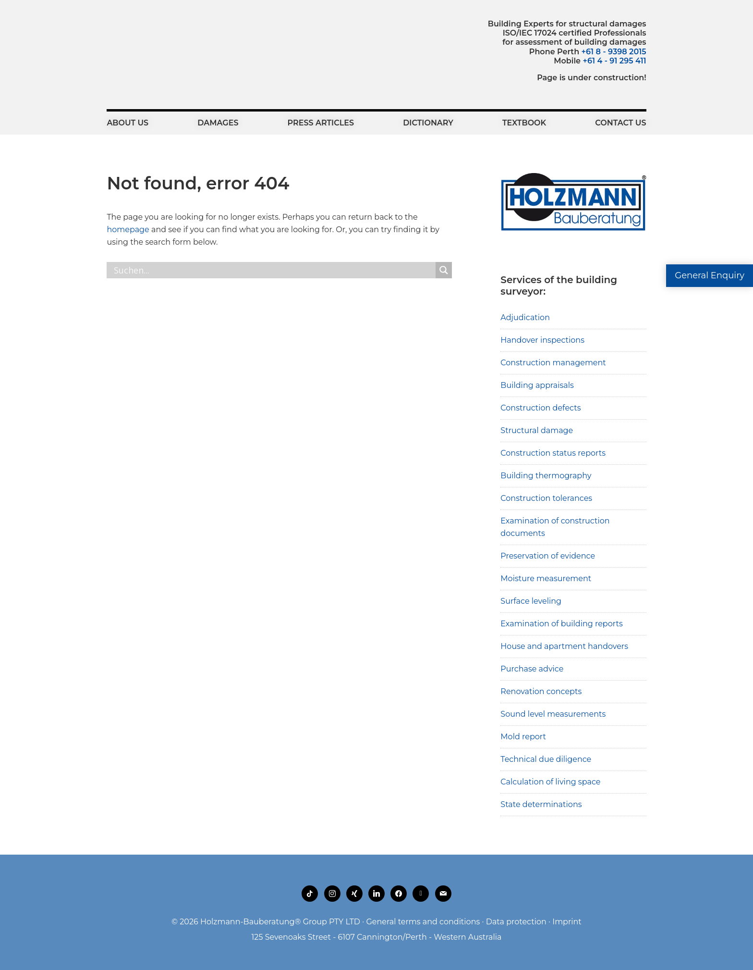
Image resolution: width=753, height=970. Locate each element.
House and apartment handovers (564, 646)
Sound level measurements (553, 714)
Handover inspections (542, 340)
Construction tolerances (546, 498)
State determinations (541, 804)
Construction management (553, 362)
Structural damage (536, 430)
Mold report (523, 736)
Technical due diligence (545, 759)
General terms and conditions (423, 921)
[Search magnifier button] (444, 270)
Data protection (516, 921)
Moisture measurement (545, 578)
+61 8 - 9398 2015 (614, 51)
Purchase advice (531, 668)
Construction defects (540, 407)
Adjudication (525, 317)
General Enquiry (709, 275)
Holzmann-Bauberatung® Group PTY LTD (280, 921)
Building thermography (545, 475)
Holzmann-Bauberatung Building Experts (160, 40)
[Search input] (273, 270)
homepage (128, 229)
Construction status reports (553, 453)
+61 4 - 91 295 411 (614, 60)
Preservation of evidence (547, 555)
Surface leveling (530, 601)
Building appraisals (537, 385)
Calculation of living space (550, 781)
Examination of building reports (561, 623)
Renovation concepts (541, 691)
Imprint (567, 921)
